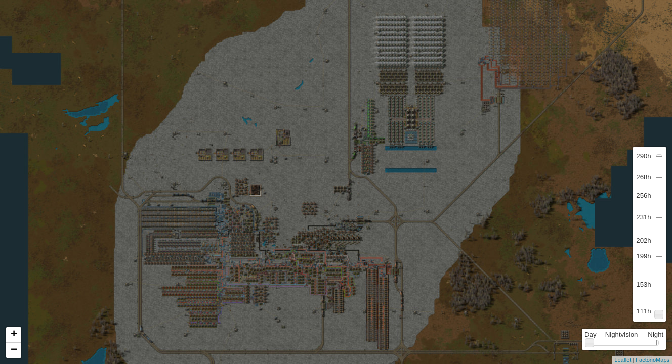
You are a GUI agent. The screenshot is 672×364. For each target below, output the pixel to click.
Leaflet (622, 360)
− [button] (14, 350)
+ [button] (14, 334)
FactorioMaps (652, 360)
